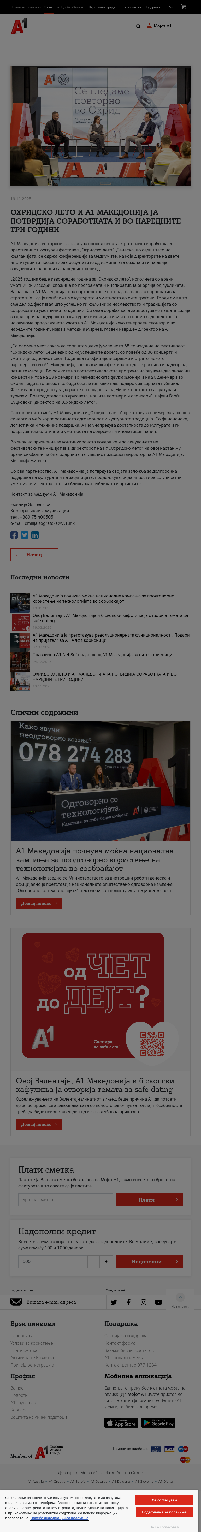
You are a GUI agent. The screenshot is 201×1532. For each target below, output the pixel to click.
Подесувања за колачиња (164, 1512)
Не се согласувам (164, 1527)
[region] (99, 1511)
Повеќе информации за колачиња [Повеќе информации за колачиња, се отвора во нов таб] (59, 1518)
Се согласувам (164, 1500)
